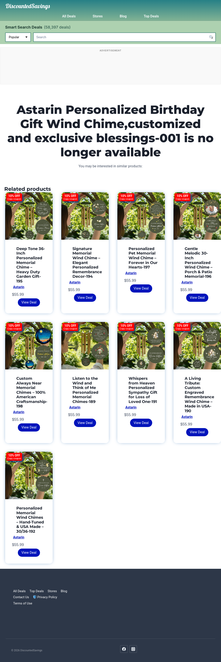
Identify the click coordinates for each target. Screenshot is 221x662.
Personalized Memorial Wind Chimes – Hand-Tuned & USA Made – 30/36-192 (30, 520)
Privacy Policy (45, 597)
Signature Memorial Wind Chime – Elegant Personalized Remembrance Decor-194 (87, 262)
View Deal (28, 302)
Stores (98, 16)
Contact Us (21, 597)
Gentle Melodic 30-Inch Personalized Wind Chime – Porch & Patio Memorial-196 (198, 262)
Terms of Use (22, 603)
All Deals (69, 16)
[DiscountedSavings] (28, 6)
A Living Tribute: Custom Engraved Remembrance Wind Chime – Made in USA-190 (199, 394)
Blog (123, 16)
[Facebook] (124, 649)
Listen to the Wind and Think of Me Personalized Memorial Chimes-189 (85, 390)
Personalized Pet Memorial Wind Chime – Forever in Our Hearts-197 (143, 258)
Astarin (18, 287)
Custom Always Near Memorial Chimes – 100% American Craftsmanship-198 (31, 392)
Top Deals (151, 16)
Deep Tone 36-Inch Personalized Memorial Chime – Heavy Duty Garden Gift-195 (30, 265)
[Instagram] (133, 649)
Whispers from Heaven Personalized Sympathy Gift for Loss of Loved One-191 (143, 390)
